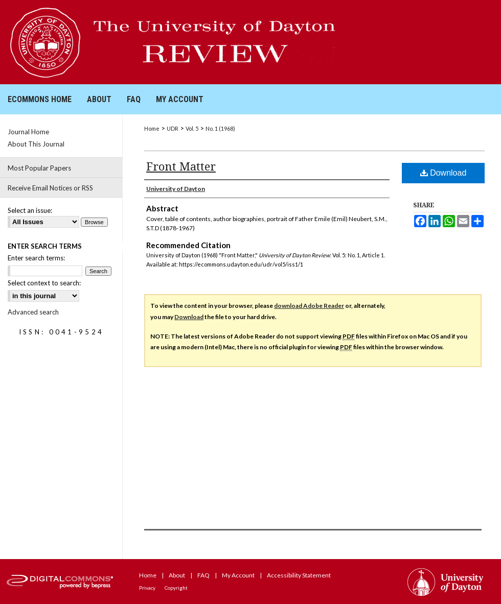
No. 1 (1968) (220, 128)
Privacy (147, 588)
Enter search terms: (36, 258)
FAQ (203, 575)
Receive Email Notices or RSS (50, 188)
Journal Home (28, 132)
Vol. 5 (192, 128)
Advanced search (33, 312)
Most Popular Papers (39, 168)
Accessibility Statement (299, 575)
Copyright (176, 588)
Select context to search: (44, 283)
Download (443, 172)
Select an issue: (30, 210)
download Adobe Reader (309, 305)
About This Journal (36, 144)
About (177, 575)
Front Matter (181, 166)
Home (152, 128)
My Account (238, 575)
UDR (172, 128)
